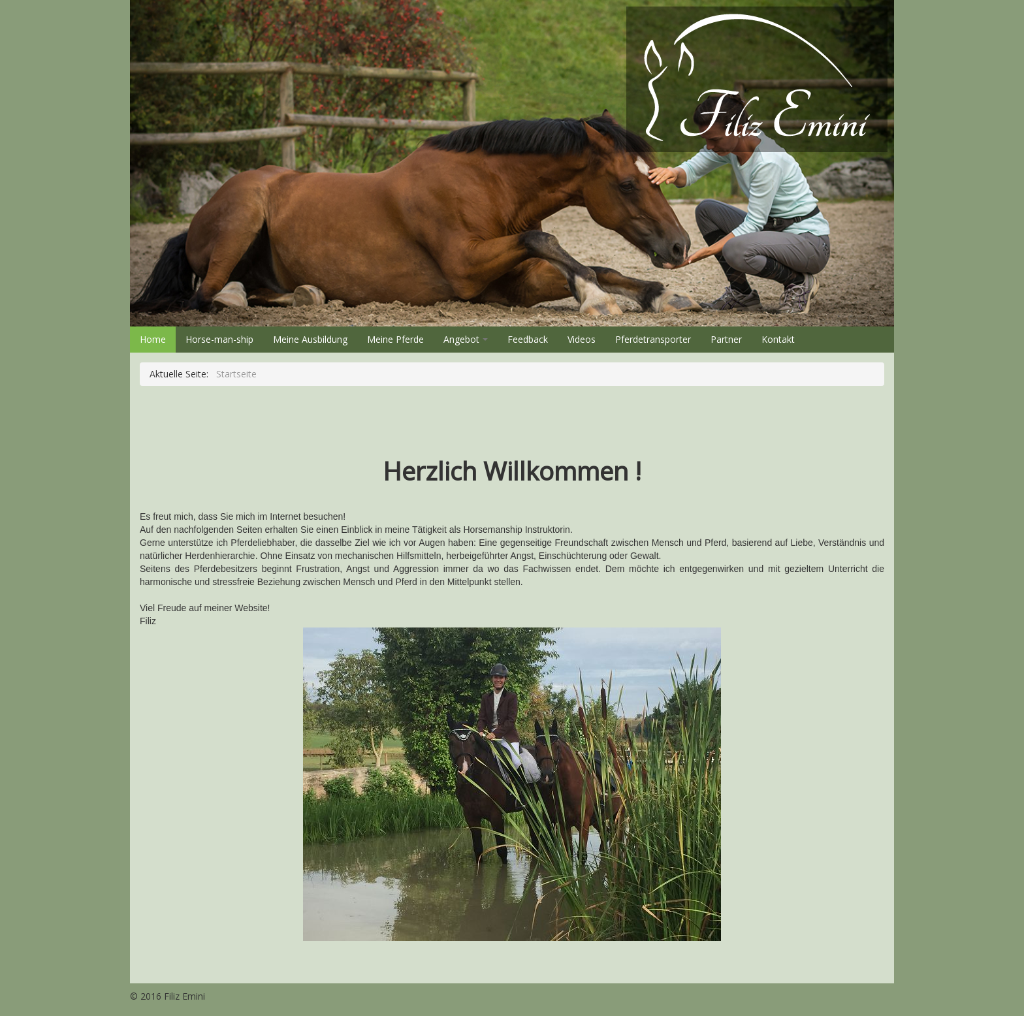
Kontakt (778, 339)
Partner (726, 339)
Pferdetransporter (653, 339)
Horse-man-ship (219, 339)
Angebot (465, 339)
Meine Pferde (395, 339)
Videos (582, 339)
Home (153, 339)
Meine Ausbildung (310, 339)
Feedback (527, 339)
